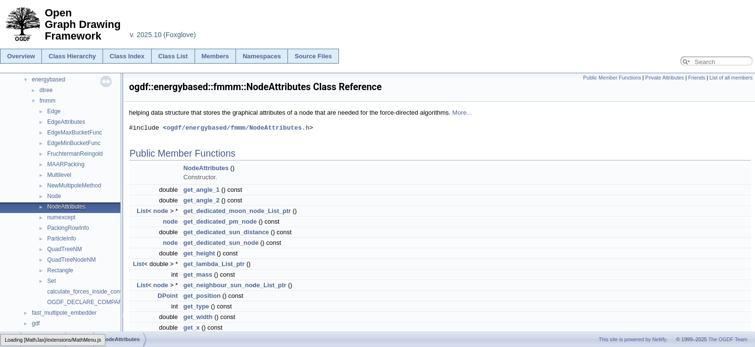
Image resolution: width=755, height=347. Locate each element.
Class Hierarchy (72, 56)
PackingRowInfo (68, 228)
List (142, 210)
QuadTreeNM (64, 249)
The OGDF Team (727, 339)
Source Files (313, 56)
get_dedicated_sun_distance (226, 232)
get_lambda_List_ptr (214, 263)
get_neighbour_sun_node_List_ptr (234, 285)
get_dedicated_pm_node (220, 221)
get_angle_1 (201, 189)
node (160, 210)
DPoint (167, 295)
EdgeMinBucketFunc (74, 143)
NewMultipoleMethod (74, 185)
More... (461, 112)
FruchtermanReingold (75, 153)
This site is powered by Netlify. (633, 339)
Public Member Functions (612, 77)
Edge (54, 111)
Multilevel (59, 175)
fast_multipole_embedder (64, 312)
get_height (199, 253)
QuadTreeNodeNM (71, 259)
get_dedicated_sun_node (221, 242)
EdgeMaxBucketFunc (74, 132)
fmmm (47, 100)
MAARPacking (65, 164)
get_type (196, 306)
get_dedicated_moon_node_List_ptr (237, 210)
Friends (696, 77)
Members (215, 56)
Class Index (127, 56)
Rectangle (60, 270)
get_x (191, 327)
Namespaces (262, 56)
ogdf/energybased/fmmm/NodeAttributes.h (238, 127)
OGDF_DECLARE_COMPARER (88, 302)
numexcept (61, 217)
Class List (173, 56)
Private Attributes (664, 77)
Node (54, 196)
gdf (36, 323)
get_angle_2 (201, 200)
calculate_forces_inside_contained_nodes (101, 291)
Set (51, 281)
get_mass (197, 274)
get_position (202, 295)
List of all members (731, 77)
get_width (198, 316)
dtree (45, 90)
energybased (48, 79)
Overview (21, 56)
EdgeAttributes (66, 122)
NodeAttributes (66, 206)
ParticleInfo (61, 238)
